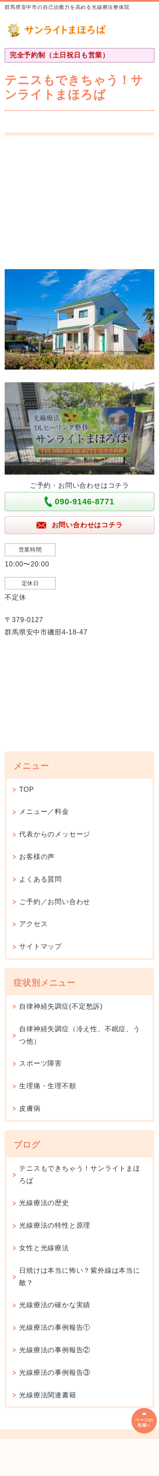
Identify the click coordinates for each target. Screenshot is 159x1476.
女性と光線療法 (44, 1247)
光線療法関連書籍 (47, 1395)
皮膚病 (29, 1108)
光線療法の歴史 (44, 1202)
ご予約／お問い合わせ (54, 901)
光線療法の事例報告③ (54, 1372)
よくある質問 (40, 879)
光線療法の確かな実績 (54, 1304)
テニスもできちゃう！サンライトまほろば (79, 1174)
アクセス (33, 923)
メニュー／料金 (44, 811)
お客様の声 (37, 856)
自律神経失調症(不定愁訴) (61, 1006)
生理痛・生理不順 (47, 1085)
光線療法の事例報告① (54, 1327)
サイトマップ (40, 946)
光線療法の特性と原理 (54, 1225)
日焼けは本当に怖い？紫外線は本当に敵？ (79, 1276)
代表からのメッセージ (54, 834)
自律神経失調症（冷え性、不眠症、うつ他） (79, 1035)
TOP (26, 789)
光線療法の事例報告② (54, 1350)
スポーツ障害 (40, 1063)
